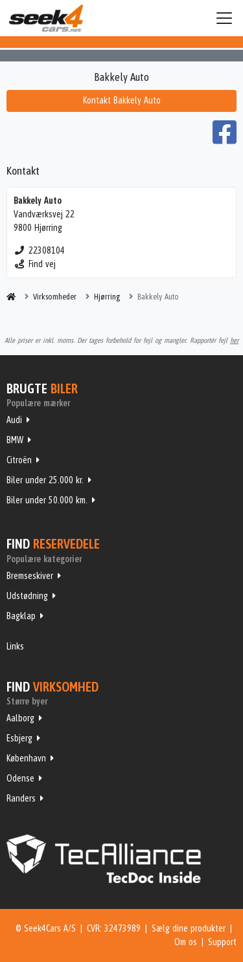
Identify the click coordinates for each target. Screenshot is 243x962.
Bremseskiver (29, 576)
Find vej (35, 264)
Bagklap (21, 616)
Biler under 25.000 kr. (45, 480)
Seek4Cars (46, 18)
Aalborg (20, 718)
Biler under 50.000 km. (46, 500)
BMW (14, 440)
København (26, 758)
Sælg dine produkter (189, 928)
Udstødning (27, 596)
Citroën (19, 460)
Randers (21, 798)
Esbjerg (19, 738)
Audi (14, 420)
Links (15, 646)
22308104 (39, 250)
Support (222, 942)
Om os (185, 942)
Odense (20, 778)
